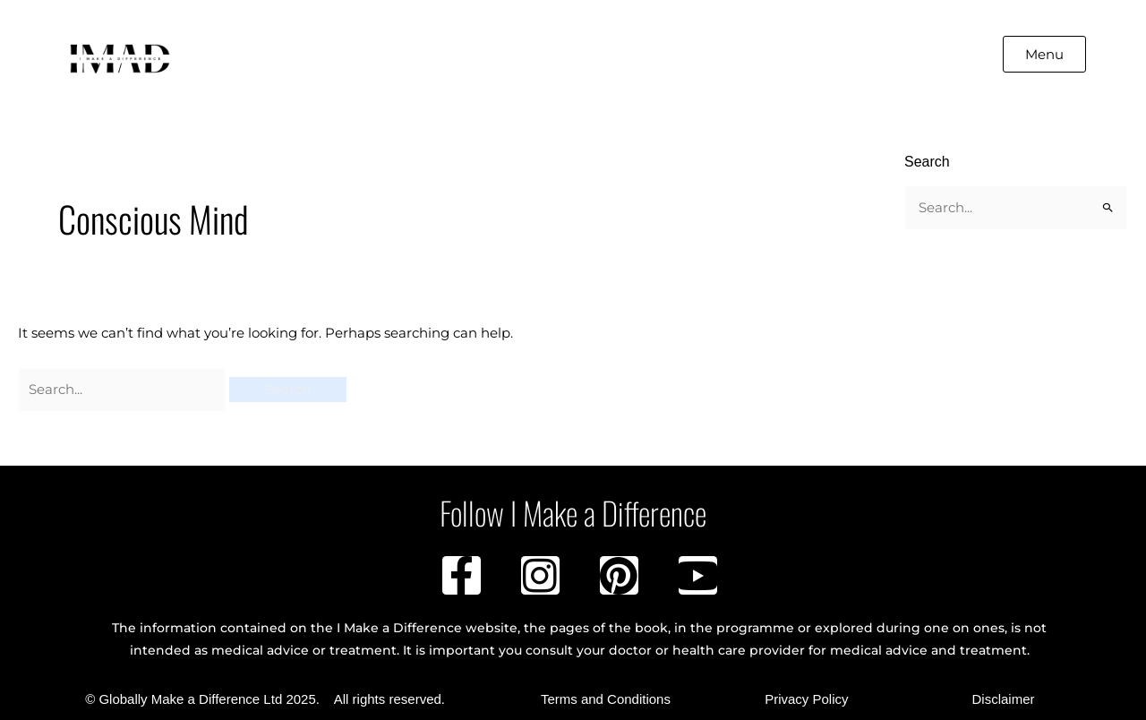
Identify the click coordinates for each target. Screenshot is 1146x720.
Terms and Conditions (606, 699)
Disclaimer (1002, 699)
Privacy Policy (806, 699)
